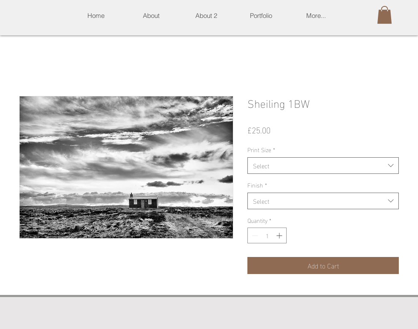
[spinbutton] (267, 235)
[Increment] (280, 235)
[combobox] (323, 165)
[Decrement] (254, 235)
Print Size (261, 149)
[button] (260, 15)
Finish (257, 185)
